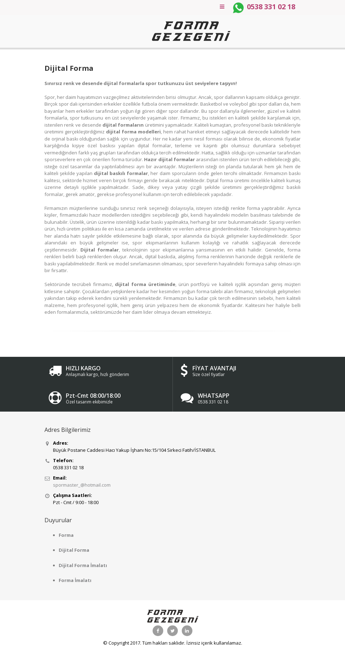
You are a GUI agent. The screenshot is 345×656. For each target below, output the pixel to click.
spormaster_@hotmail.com (82, 485)
